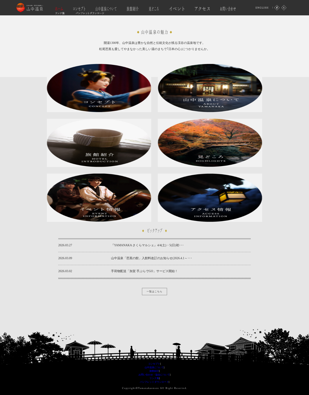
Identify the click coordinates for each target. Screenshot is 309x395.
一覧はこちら (154, 291)
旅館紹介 (154, 371)
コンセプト (154, 363)
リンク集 (154, 378)
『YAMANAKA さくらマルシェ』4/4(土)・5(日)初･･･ (147, 245)
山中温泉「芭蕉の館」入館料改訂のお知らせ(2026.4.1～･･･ (151, 258)
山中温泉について (154, 367)
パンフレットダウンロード (154, 382)
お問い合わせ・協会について (154, 374)
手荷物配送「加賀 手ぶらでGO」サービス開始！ (144, 271)
